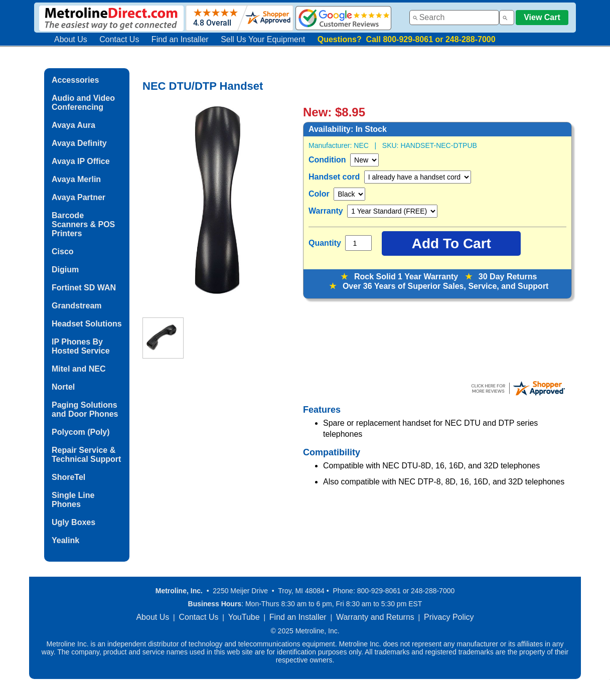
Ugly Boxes (73, 522)
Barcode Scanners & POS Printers (83, 224)
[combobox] (454, 17)
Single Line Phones (73, 499)
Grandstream (77, 305)
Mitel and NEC (79, 369)
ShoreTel (68, 477)
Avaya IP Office (81, 161)
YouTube (244, 617)
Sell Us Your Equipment (263, 39)
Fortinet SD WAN (84, 287)
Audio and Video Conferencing (83, 102)
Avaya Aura (73, 125)
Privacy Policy (449, 617)
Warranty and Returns (375, 617)
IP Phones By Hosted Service (81, 346)
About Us (70, 39)
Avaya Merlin (76, 179)
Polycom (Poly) (81, 432)
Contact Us (119, 39)
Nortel (63, 387)
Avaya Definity (79, 143)
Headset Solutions (87, 323)
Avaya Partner (78, 197)
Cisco (63, 251)
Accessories (75, 80)
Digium (65, 269)
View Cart (542, 17)
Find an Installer (180, 39)
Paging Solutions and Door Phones (85, 409)
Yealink (65, 540)
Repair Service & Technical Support (86, 454)
